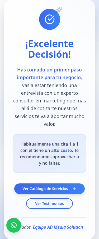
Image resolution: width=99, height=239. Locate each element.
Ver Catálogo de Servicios (50, 188)
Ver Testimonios (49, 203)
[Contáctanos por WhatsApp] (13, 225)
